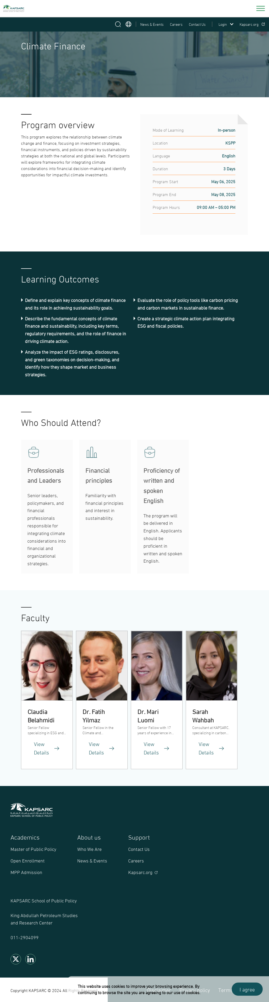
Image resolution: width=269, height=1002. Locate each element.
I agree (247, 989)
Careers (176, 24)
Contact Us (197, 24)
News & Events (152, 24)
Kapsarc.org (252, 24)
